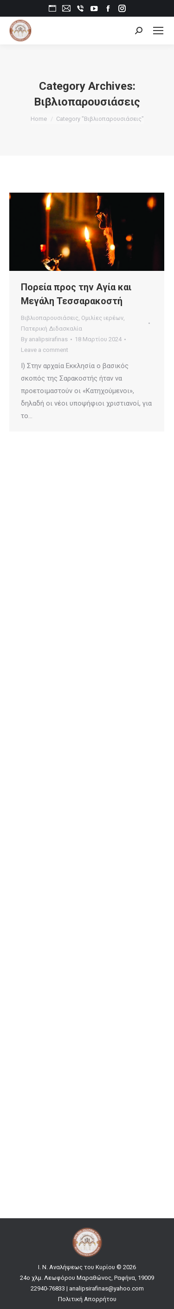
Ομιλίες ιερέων (102, 317)
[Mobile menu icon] (158, 30)
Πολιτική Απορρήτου (87, 1299)
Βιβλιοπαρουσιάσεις (49, 317)
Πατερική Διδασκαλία (51, 328)
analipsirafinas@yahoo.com (106, 1288)
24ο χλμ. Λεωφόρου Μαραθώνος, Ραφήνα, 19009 (87, 1277)
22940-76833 (48, 1288)
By (44, 339)
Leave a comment (44, 349)
